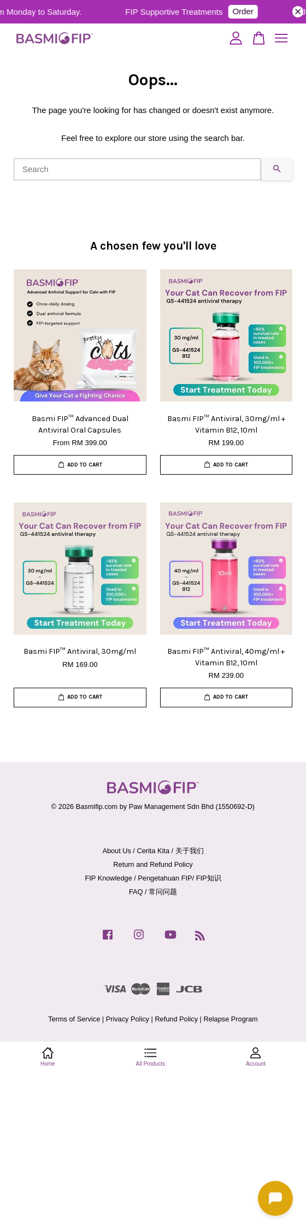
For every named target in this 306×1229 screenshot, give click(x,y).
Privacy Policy (127, 1019)
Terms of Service (74, 1019)
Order (248, 11)
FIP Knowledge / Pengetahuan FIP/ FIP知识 (153, 878)
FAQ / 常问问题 (153, 892)
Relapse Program (230, 1019)
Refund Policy (176, 1019)
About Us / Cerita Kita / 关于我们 (152, 851)
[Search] (137, 169)
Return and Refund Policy (152, 864)
